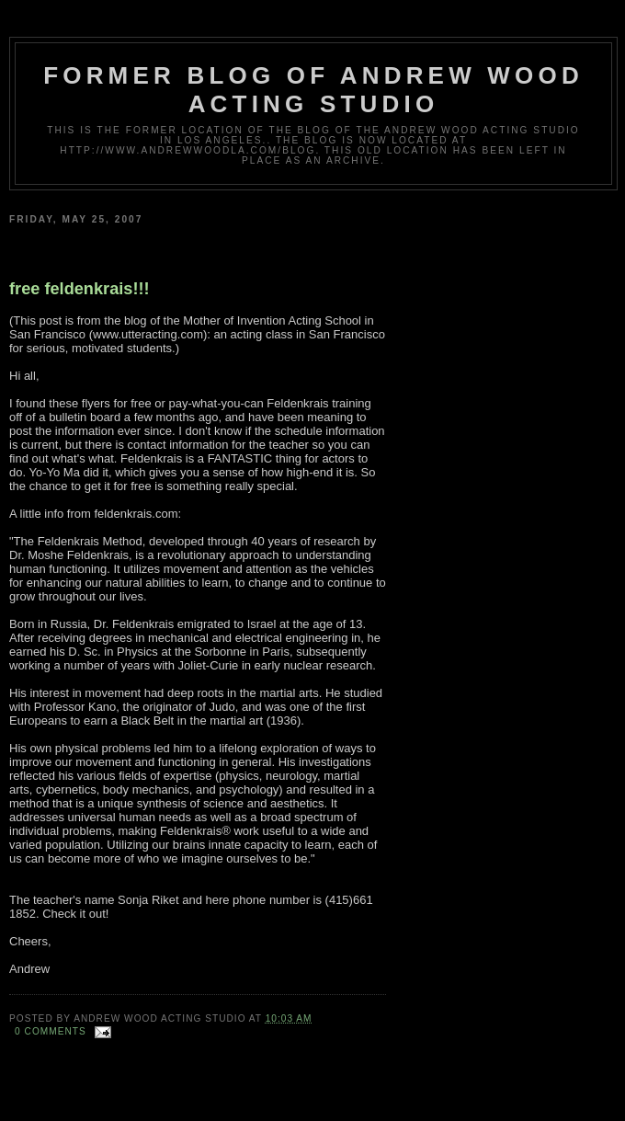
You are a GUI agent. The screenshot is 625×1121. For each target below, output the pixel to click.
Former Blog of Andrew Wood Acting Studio (313, 90)
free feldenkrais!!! (79, 289)
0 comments (50, 1031)
